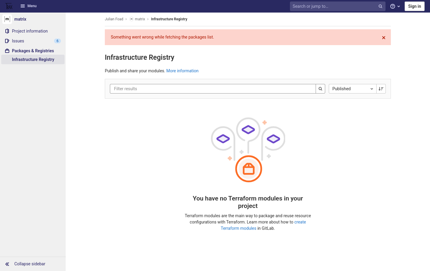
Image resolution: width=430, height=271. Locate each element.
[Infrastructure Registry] (32, 59)
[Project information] (32, 31)
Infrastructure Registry (169, 19)
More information (182, 70)
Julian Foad (114, 19)
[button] (33, 264)
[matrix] (32, 19)
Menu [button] (28, 6)
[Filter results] (150, 88)
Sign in (414, 6)
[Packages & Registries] (32, 51)
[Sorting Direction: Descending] (381, 89)
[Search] (320, 89)
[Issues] (32, 41)
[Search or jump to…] (338, 6)
